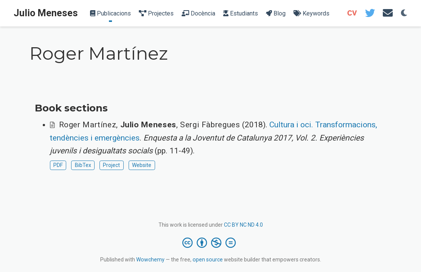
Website (141, 165)
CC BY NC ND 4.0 (243, 225)
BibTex (83, 165)
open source (208, 260)
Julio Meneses (46, 13)
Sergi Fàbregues (210, 124)
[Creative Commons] (210, 242)
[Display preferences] (404, 13)
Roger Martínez (88, 124)
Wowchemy (150, 260)
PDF (58, 165)
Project (111, 165)
